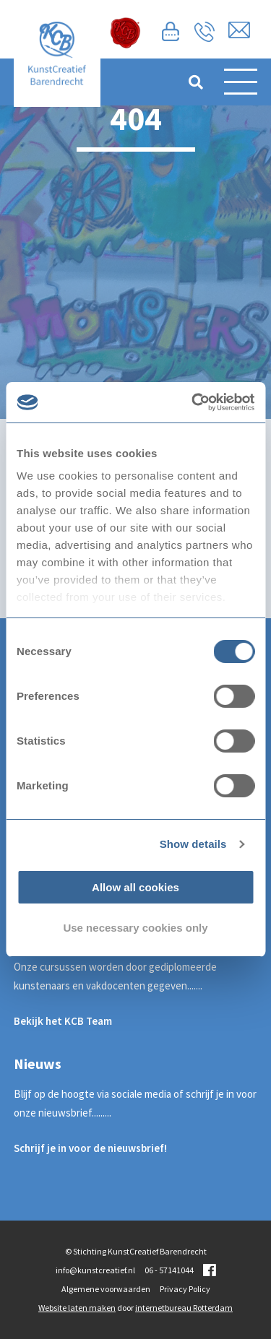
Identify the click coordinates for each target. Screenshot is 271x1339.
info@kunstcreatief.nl (95, 1270)
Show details (193, 844)
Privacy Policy (185, 1288)
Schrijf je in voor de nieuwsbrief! (90, 1148)
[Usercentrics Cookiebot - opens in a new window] (193, 402)
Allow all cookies (135, 887)
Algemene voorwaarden (105, 1288)
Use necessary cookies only (135, 928)
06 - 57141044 (169, 1270)
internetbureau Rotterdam (184, 1307)
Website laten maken (77, 1307)
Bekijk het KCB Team (63, 1021)
